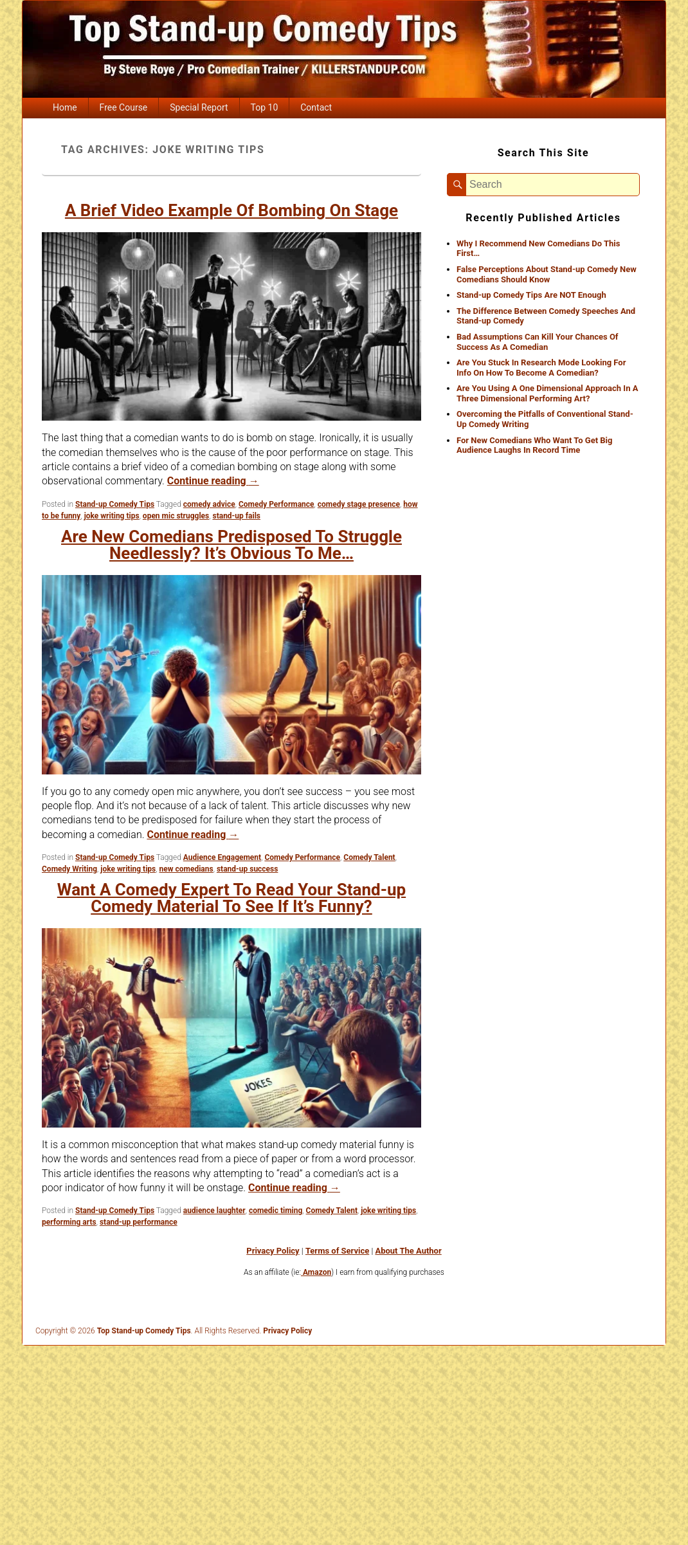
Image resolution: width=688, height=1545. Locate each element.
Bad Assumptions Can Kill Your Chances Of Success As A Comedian (538, 342)
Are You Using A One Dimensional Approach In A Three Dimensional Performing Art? (547, 393)
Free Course (124, 107)
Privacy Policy (272, 1251)
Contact (316, 107)
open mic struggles (176, 515)
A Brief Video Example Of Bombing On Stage (231, 210)
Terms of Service (337, 1251)
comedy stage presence (359, 504)
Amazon (316, 1272)
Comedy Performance (276, 504)
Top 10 (264, 107)
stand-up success (247, 868)
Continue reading (213, 481)
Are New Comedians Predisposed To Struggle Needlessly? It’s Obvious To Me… (231, 545)
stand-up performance (138, 1222)
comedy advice (209, 504)
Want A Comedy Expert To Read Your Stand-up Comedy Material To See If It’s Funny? (231, 898)
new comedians (186, 868)
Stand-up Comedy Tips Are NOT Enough (531, 295)
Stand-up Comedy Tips (114, 504)
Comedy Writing (69, 868)
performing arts (69, 1222)
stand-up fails (236, 515)
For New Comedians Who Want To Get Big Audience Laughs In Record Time (534, 445)
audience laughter (214, 1210)
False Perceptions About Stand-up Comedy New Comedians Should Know (547, 274)
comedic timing (275, 1210)
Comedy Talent (369, 857)
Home (65, 107)
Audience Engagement (222, 857)
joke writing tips (112, 515)
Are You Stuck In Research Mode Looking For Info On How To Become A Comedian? (541, 368)
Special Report (199, 107)
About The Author (408, 1251)
